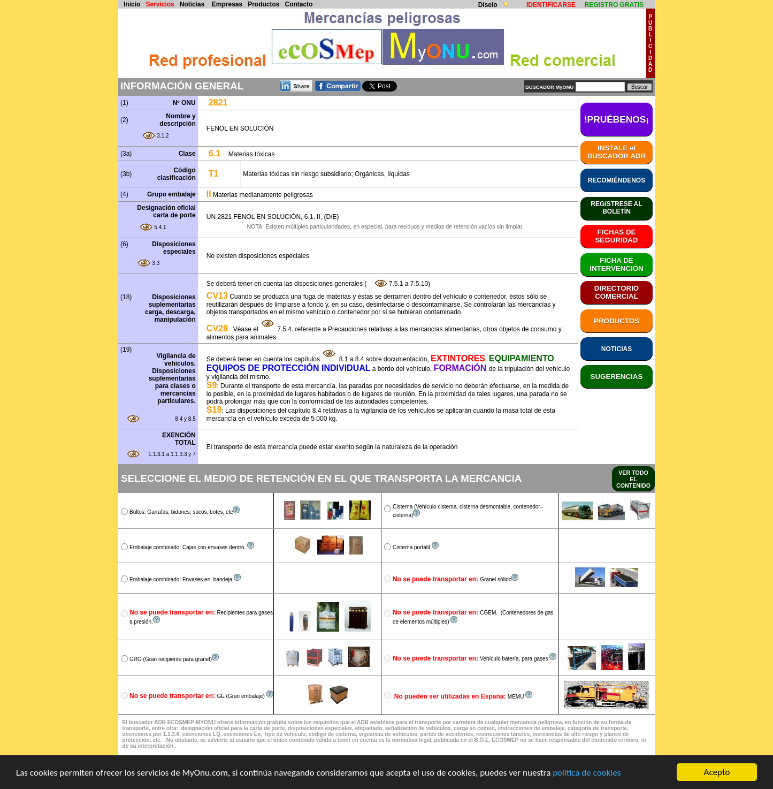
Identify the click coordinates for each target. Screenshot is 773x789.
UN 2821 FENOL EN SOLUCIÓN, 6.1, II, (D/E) (272, 217)
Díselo (488, 5)
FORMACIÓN (461, 368)
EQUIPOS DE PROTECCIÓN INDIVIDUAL (288, 368)
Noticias (192, 4)
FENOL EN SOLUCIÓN (240, 128)
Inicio (132, 4)
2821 (218, 102)
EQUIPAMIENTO (521, 358)
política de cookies (587, 772)
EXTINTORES (458, 358)
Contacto (299, 4)
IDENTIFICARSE (551, 5)
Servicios (160, 4)
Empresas (227, 4)
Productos (263, 4)
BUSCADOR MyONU (549, 87)
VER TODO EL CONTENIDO (633, 479)
